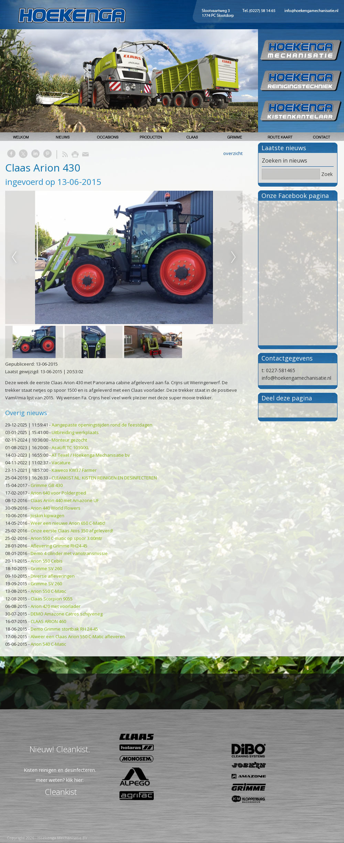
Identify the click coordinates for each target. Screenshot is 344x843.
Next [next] (233, 257)
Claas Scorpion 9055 (52, 599)
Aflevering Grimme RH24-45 (59, 546)
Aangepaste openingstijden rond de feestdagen (102, 425)
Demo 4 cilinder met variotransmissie (69, 553)
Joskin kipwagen (47, 515)
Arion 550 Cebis (47, 561)
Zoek (327, 174)
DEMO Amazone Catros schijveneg (67, 614)
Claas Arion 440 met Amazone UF (65, 500)
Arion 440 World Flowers (55, 508)
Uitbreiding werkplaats (75, 432)
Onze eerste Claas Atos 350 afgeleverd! (72, 531)
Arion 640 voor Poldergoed (58, 493)
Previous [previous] (14, 257)
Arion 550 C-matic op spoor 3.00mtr (66, 538)
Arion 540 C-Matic (48, 644)
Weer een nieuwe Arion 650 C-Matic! (68, 523)
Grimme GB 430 (47, 485)
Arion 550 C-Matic (48, 591)
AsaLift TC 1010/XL (70, 447)
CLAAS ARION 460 (48, 621)
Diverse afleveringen (53, 576)
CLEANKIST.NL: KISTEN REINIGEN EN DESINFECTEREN (104, 478)
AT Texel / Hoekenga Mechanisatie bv (91, 455)
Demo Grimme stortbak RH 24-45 (64, 629)
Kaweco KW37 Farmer (74, 470)
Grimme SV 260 (46, 568)
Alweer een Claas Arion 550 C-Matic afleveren (78, 636)
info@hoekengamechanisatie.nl (296, 378)
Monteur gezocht (69, 440)
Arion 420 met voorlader (55, 606)
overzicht (233, 153)
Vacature (61, 462)
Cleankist (61, 791)
